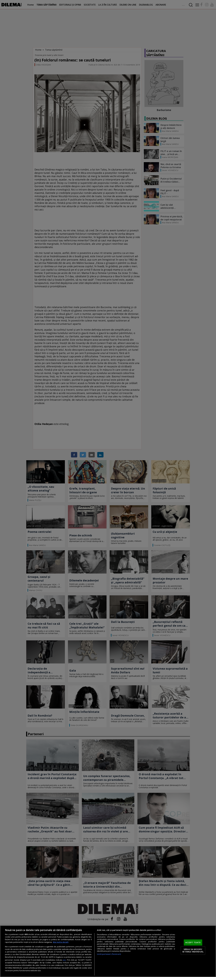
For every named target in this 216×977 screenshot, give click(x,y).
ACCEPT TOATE (193, 942)
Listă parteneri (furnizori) (109, 954)
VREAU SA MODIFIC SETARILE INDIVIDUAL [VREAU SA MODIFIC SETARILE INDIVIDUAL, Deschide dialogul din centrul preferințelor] (193, 950)
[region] (108, 951)
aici (64, 960)
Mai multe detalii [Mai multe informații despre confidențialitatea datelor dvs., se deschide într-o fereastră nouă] (60, 942)
